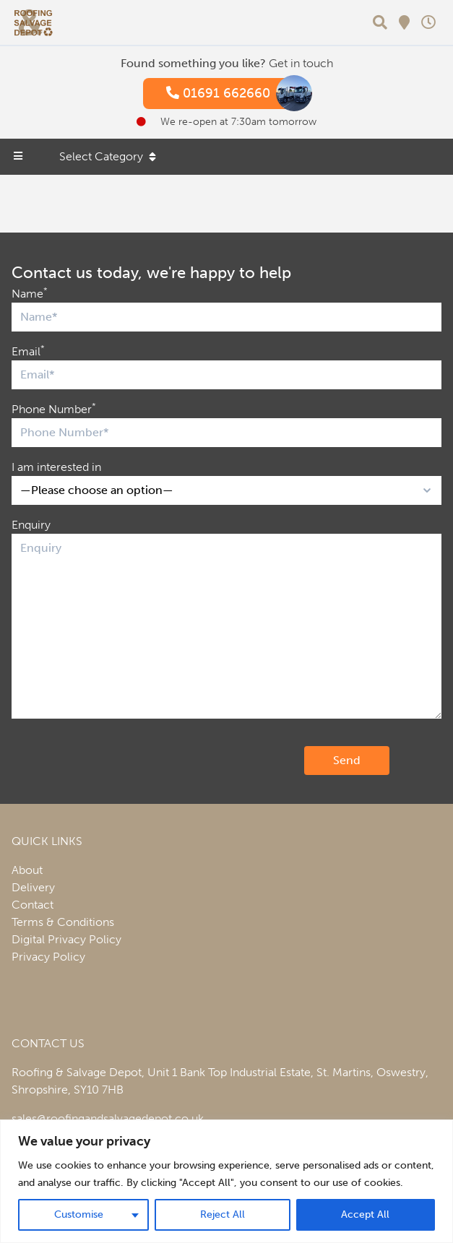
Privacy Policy (48, 956)
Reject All (222, 1214)
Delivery (33, 887)
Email (28, 350)
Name (30, 292)
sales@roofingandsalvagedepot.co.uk (108, 1118)
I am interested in (56, 467)
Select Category (107, 156)
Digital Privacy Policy (66, 939)
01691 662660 (232, 93)
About (27, 870)
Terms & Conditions (63, 922)
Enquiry (31, 525)
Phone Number (54, 408)
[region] (226, 1181)
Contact (32, 904)
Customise (78, 1214)
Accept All (365, 1214)
